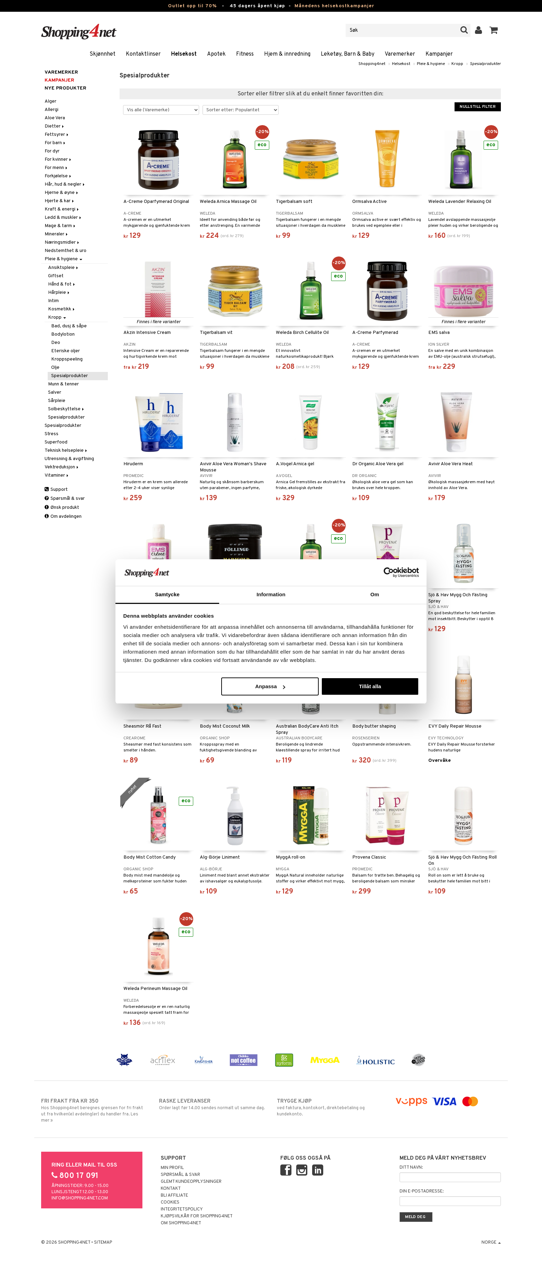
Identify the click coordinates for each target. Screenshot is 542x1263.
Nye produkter (65, 88)
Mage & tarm (60, 226)
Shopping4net (371, 64)
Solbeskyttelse (66, 409)
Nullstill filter (478, 107)
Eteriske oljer (65, 351)
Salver (54, 392)
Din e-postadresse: (421, 1191)
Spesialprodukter (485, 64)
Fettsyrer (57, 135)
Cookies (170, 1202)
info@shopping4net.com (80, 1198)
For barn (55, 143)
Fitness (245, 54)
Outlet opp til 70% (192, 6)
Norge (491, 1242)
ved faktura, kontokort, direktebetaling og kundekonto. (330, 1107)
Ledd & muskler (63, 218)
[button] (494, 30)
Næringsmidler (62, 242)
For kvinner (58, 159)
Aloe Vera (55, 118)
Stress (51, 434)
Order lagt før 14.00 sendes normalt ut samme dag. (212, 1104)
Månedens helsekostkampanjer (334, 6)
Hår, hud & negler (65, 184)
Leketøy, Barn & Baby (347, 54)
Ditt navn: (411, 1167)
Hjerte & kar (60, 201)
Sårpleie (56, 401)
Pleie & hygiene (431, 64)
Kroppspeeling (67, 359)
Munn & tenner (63, 384)
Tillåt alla (370, 686)
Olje (55, 368)
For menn (56, 168)
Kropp (457, 64)
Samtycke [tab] (167, 594)
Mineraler (57, 234)
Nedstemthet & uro (65, 251)
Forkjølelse (58, 176)
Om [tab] (374, 594)
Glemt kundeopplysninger (191, 1182)
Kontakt (171, 1188)
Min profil (172, 1168)
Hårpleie (59, 293)
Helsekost (184, 54)
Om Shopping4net (181, 1223)
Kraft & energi (62, 209)
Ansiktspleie (63, 268)
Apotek (216, 54)
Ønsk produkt (62, 508)
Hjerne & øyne (62, 193)
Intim (53, 301)
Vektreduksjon (62, 467)
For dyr (52, 151)
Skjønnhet (102, 54)
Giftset (56, 276)
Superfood (56, 442)
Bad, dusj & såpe (69, 326)
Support (56, 490)
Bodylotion (63, 334)
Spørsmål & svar (65, 499)
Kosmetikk (62, 309)
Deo (55, 343)
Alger (50, 101)
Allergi (51, 110)
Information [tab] (271, 594)
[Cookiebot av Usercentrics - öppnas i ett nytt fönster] (388, 572)
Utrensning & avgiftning (69, 459)
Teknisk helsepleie (66, 450)
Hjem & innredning (287, 54)
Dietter (55, 126)
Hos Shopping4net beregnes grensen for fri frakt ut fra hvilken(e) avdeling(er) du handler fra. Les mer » (94, 1110)
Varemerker (400, 54)
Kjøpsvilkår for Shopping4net (197, 1216)
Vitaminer (57, 475)
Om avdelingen (63, 517)
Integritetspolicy (182, 1209)
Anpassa (270, 686)
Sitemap (103, 1242)
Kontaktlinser (143, 54)
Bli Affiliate (174, 1195)
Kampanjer (439, 54)
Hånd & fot (62, 284)
